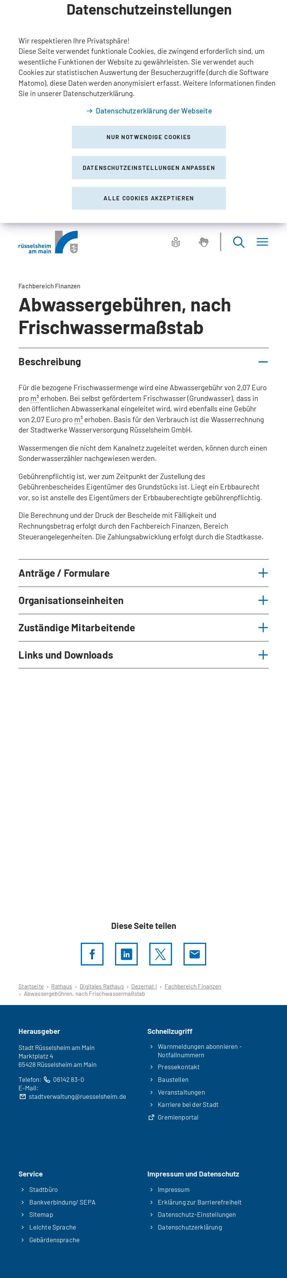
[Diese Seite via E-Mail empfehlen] (195, 954)
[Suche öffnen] (238, 242)
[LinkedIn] (126, 954)
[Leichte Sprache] (176, 242)
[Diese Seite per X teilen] (160, 954)
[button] (143, 361)
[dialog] (143, 111)
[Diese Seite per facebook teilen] (92, 954)
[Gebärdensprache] (203, 242)
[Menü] (262, 242)
